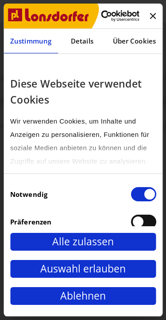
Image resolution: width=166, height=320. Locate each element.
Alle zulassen (83, 241)
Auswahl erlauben (83, 269)
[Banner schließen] (153, 16)
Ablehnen (83, 296)
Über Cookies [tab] (134, 40)
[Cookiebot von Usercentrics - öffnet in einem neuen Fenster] (104, 16)
